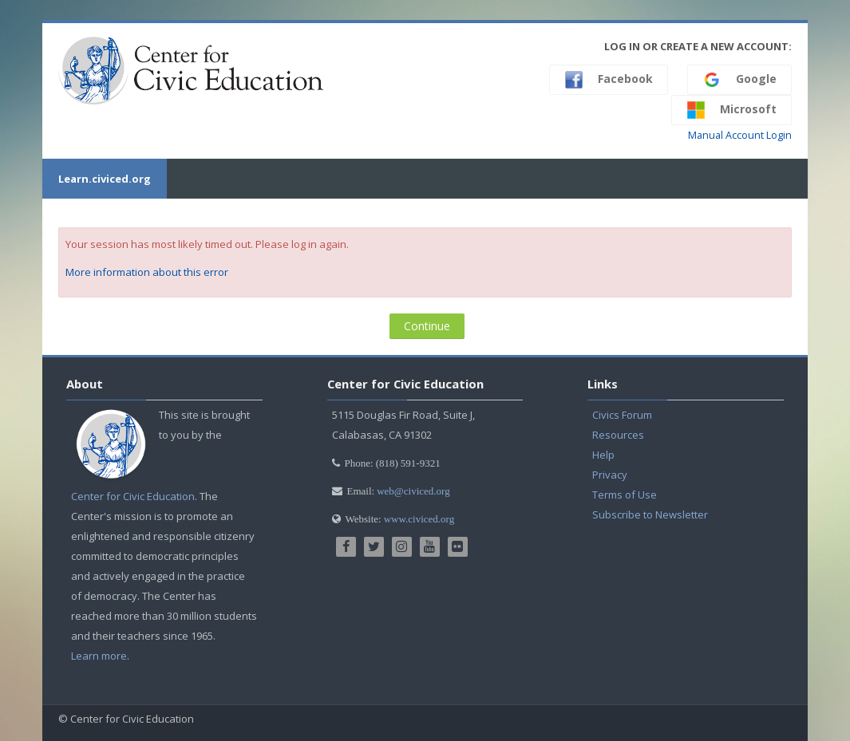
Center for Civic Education (133, 496)
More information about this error (146, 272)
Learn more (99, 655)
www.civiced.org (419, 519)
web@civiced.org (413, 491)
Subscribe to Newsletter (650, 514)
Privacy (609, 474)
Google (739, 79)
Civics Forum (622, 415)
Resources (618, 435)
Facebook (608, 79)
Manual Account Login (740, 135)
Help (603, 454)
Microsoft (731, 110)
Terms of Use (624, 494)
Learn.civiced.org (104, 178)
